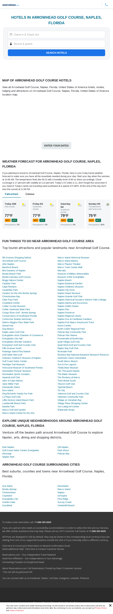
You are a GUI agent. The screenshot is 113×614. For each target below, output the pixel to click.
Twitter (44, 578)
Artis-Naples (8, 264)
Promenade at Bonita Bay (70, 338)
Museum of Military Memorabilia (73, 273)
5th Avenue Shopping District (16, 257)
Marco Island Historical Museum (73, 257)
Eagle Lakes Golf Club (13, 332)
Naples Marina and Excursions (73, 303)
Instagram (64, 578)
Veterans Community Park (70, 396)
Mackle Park (8, 406)
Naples (61, 492)
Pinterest (84, 578)
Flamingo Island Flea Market (16, 351)
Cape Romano (9, 286)
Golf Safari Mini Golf (12, 354)
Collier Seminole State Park (16, 309)
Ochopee (62, 495)
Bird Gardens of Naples (14, 270)
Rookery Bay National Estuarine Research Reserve (83, 354)
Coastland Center (11, 303)
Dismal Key (7, 325)
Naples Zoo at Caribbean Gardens (75, 319)
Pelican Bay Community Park (72, 332)
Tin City (61, 390)
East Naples (8, 447)
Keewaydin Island (11, 387)
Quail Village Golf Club (69, 341)
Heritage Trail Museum (13, 364)
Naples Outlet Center (68, 306)
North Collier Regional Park (71, 328)
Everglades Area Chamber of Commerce (22, 335)
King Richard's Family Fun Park (17, 393)
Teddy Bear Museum (68, 367)
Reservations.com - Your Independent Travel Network (29, 554)
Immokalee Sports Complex (16, 374)
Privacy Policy (101, 608)
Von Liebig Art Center (68, 406)
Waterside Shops (66, 409)
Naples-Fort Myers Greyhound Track (76, 322)
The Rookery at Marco (69, 377)
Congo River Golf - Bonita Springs (19, 312)
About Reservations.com (14, 568)
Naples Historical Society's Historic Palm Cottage (82, 299)
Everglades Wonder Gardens (17, 341)
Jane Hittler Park (10, 383)
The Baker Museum (67, 374)
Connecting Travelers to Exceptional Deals (23, 562)
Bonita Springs (9, 489)
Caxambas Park (10, 290)
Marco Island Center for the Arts (18, 413)
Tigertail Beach (65, 387)
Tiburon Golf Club (66, 383)
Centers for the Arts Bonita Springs (19, 293)
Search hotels (56, 52)
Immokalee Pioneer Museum (16, 371)
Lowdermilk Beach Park (14, 403)
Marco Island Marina (68, 260)
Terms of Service (17, 610)
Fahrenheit (11, 194)
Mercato (62, 270)
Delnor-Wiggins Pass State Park (18, 322)
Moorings (7, 453)
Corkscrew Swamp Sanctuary (17, 319)
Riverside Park (65, 351)
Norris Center (64, 325)
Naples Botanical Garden (70, 283)
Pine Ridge (63, 499)
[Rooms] (56, 44)
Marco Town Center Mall (70, 267)
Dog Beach (8, 328)
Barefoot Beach (10, 267)
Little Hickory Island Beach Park (18, 400)
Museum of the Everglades (71, 277)
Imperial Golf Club (11, 377)
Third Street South (67, 380)
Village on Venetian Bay (69, 400)
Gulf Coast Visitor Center (14, 361)
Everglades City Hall (12, 338)
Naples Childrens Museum (70, 286)
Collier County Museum (13, 306)
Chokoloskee (9, 492)
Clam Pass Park (10, 299)
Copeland (7, 495)
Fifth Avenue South (11, 348)
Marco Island (64, 489)
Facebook (35, 578)
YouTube (53, 578)
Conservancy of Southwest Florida (19, 315)
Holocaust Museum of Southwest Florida (22, 367)
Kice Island (7, 390)
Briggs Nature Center (12, 280)
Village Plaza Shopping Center (73, 403)
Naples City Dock (66, 290)
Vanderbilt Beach (66, 505)
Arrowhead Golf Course (14, 260)
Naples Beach (65, 280)
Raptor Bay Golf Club (68, 348)
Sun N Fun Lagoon (67, 364)
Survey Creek (64, 502)
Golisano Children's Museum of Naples (21, 358)
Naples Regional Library (69, 315)
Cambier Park (9, 283)
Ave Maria (7, 486)
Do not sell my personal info (18, 572)
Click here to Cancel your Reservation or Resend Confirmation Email (36, 545)
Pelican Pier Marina (67, 335)
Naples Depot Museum (69, 293)
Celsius (30, 194)
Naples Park (8, 456)
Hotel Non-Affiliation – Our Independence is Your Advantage (32, 558)
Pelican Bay (63, 453)
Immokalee (63, 486)
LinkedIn (74, 578)
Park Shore (63, 450)
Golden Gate (8, 502)
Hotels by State (53, 568)
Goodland (7, 505)
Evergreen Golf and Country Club (19, 345)
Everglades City (10, 499)
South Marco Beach (68, 361)
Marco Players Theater (69, 264)
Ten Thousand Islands (68, 371)
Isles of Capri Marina (12, 380)
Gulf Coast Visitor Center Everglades (20, 450)
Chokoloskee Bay (11, 296)
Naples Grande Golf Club (70, 296)
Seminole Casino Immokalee (72, 358)
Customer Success (72, 568)
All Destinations (36, 568)
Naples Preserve (66, 312)
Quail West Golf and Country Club (74, 345)
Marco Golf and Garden (14, 409)
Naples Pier (63, 309)
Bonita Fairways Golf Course (16, 277)
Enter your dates (56, 145)
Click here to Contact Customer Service (44, 549)
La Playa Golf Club (11, 396)
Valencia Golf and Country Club (73, 393)
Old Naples (63, 447)
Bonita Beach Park (11, 273)
